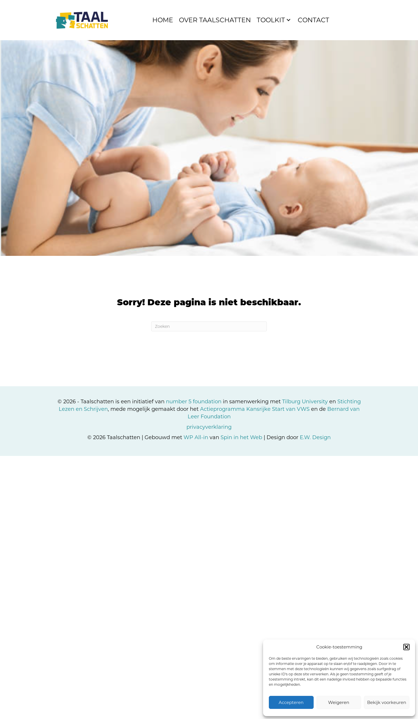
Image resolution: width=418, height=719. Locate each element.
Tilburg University (305, 401)
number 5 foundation (193, 401)
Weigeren (338, 702)
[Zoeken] (209, 326)
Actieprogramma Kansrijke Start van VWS (255, 409)
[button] (406, 647)
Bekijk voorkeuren (386, 702)
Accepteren (291, 702)
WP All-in (196, 437)
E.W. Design (315, 437)
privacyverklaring (209, 427)
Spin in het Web (241, 437)
